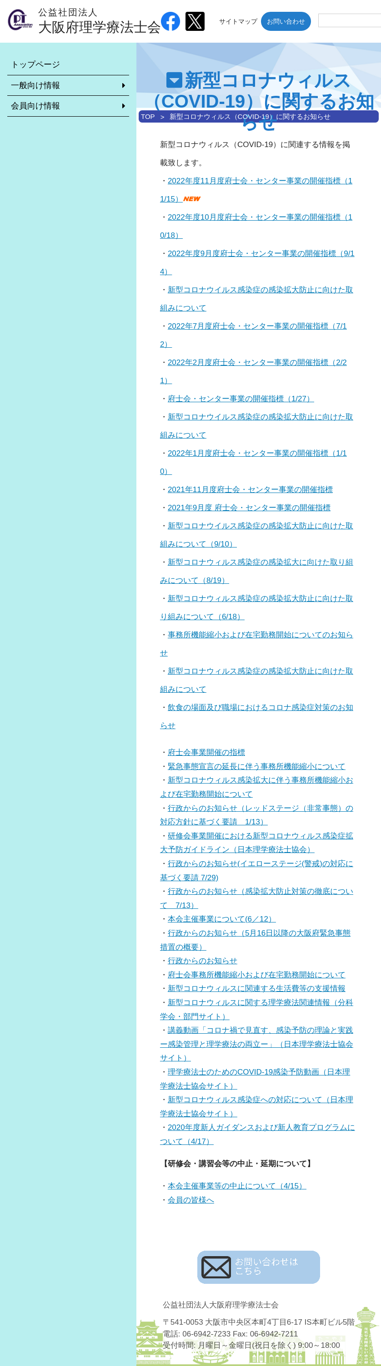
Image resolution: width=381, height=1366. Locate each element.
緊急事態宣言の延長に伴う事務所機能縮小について (257, 766)
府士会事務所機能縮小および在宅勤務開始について (257, 975)
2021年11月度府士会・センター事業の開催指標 (250, 489)
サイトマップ (238, 21)
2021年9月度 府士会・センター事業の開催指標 (249, 507)
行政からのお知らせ (202, 961)
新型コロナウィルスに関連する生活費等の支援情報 (257, 988)
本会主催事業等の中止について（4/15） (237, 1186)
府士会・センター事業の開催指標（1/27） (241, 399)
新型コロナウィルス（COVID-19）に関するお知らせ (250, 116)
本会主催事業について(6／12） (222, 919)
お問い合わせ (286, 21)
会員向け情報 (35, 105)
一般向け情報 (35, 85)
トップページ (35, 64)
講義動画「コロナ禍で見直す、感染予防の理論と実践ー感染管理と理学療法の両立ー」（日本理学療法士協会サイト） (256, 1044)
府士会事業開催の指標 (206, 752)
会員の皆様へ (191, 1200)
